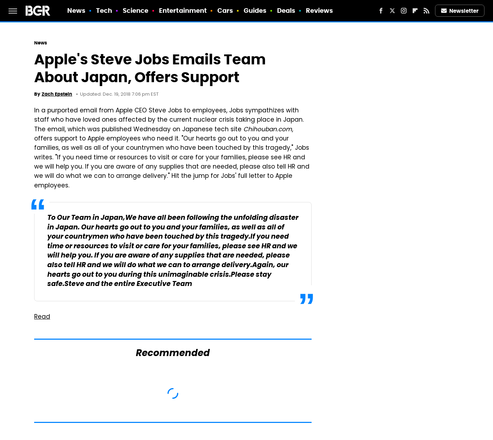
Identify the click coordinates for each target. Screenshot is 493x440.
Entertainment (183, 10)
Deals (286, 10)
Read (42, 317)
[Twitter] (392, 11)
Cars (225, 10)
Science (136, 10)
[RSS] (426, 11)
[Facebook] (381, 11)
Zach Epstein (57, 94)
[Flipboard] (415, 11)
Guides (255, 10)
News (76, 10)
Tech (104, 10)
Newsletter (460, 10)
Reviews (319, 10)
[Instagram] (404, 11)
